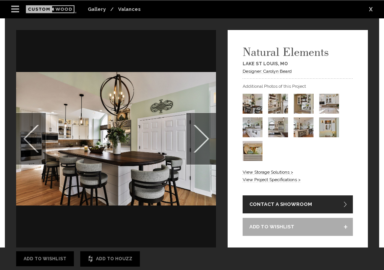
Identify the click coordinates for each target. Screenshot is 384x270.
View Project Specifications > (272, 179)
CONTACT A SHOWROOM (280, 204)
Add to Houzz (110, 258)
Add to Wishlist (45, 258)
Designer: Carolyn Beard (267, 71)
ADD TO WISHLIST (271, 227)
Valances (129, 9)
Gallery (97, 9)
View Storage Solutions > (268, 172)
